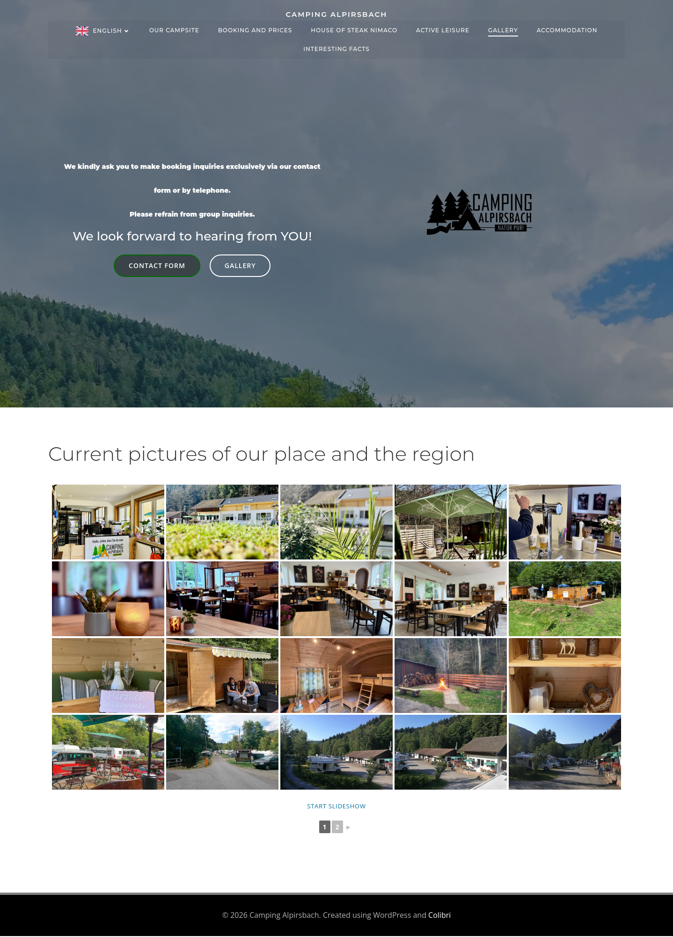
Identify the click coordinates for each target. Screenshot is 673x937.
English (112, 29)
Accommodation (567, 28)
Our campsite (174, 28)
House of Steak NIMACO (354, 28)
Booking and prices (255, 28)
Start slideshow (336, 807)
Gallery (503, 28)
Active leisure (442, 28)
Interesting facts (336, 47)
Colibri (439, 916)
